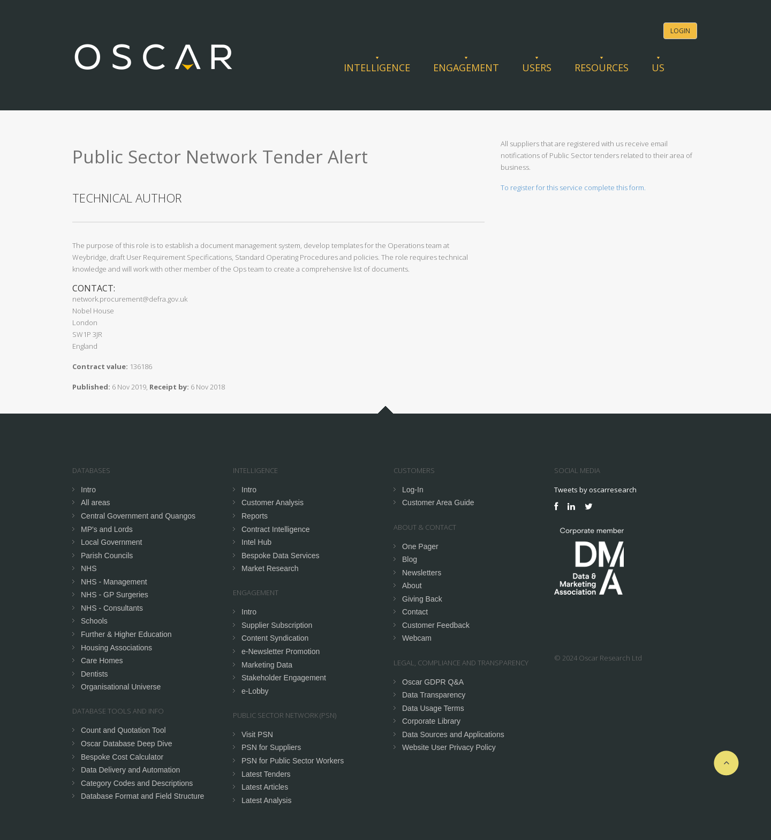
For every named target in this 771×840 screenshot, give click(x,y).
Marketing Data (266, 665)
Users (536, 67)
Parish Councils (107, 555)
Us (658, 67)
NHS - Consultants (112, 608)
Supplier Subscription (276, 625)
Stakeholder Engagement (283, 677)
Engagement (466, 67)
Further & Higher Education (126, 634)
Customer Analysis (272, 502)
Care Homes (102, 660)
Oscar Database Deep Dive (126, 743)
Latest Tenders (266, 774)
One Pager (420, 546)
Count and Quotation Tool (123, 730)
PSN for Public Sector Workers (292, 760)
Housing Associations (116, 647)
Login (680, 30)
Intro (88, 489)
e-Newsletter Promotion (280, 651)
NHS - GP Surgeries (114, 594)
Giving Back (422, 599)
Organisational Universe (121, 686)
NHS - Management (114, 582)
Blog (409, 559)
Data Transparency (433, 695)
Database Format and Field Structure (142, 796)
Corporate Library (431, 721)
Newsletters (421, 572)
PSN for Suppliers (271, 747)
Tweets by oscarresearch (595, 489)
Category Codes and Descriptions (137, 783)
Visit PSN (257, 734)
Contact (415, 612)
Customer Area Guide (438, 502)
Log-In (413, 489)
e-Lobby (255, 691)
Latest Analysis (266, 800)
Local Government (111, 542)
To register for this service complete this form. (573, 187)
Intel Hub (256, 542)
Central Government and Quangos (138, 516)
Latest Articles (264, 787)
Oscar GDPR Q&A (433, 682)
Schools (94, 621)
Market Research (270, 568)
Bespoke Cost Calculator (122, 757)
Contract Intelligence (275, 529)
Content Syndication (274, 638)
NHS (89, 568)
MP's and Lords (107, 529)
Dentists (94, 674)
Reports (254, 516)
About (412, 585)
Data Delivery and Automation (130, 770)
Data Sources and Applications (453, 734)
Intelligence (377, 67)
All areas (95, 502)
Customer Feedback (436, 625)
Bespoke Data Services (280, 555)
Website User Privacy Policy (449, 747)
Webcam (417, 638)
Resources (602, 67)
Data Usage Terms (433, 708)
